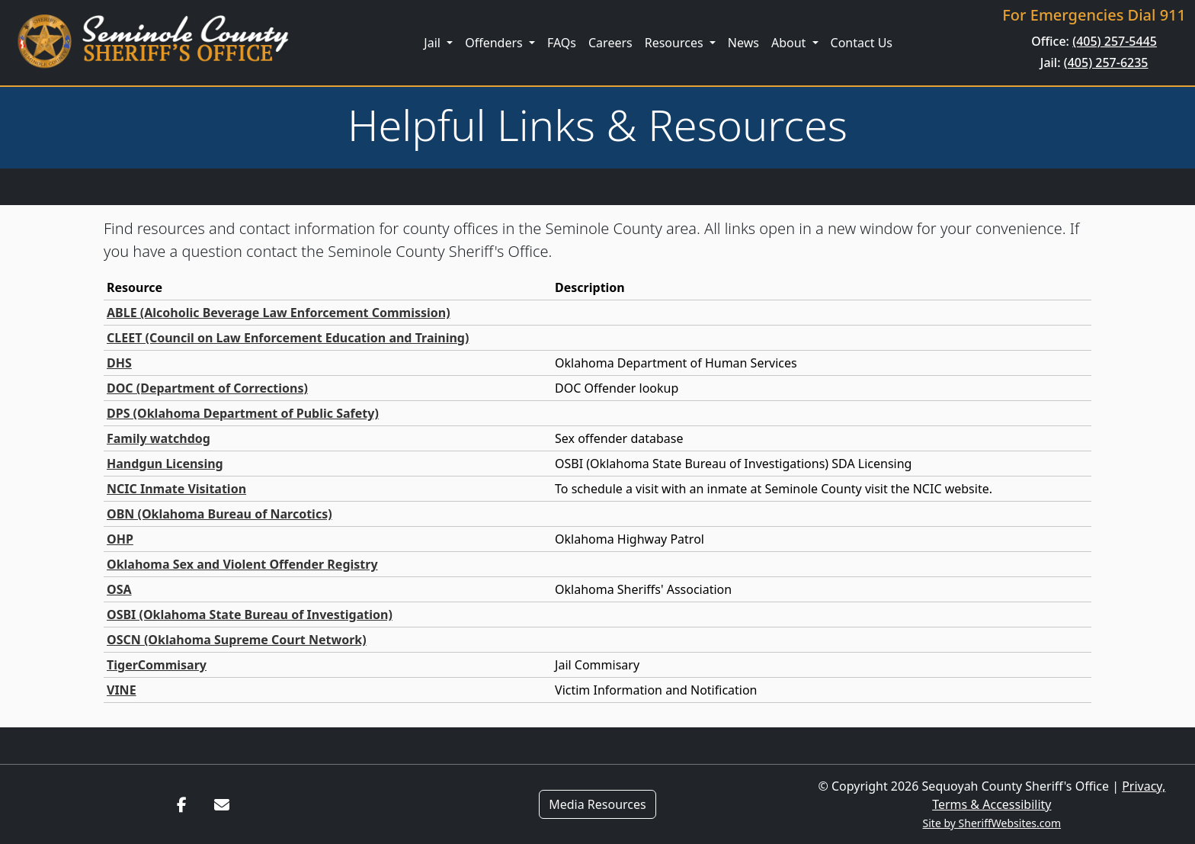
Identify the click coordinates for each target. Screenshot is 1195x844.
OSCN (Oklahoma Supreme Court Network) (237, 639)
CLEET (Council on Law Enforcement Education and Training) (288, 337)
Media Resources (597, 804)
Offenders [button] (495, 42)
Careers (610, 42)
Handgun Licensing (165, 463)
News (743, 42)
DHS (119, 363)
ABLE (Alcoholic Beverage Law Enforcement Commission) (278, 312)
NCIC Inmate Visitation (176, 488)
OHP (120, 539)
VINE (121, 690)
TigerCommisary (157, 664)
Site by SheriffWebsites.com (992, 823)
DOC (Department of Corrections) (207, 388)
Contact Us (861, 42)
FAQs (561, 42)
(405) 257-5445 (1114, 41)
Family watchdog (158, 438)
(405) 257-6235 (1106, 62)
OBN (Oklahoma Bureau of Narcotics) (219, 513)
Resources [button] (675, 42)
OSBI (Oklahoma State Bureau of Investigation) (249, 614)
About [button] (790, 42)
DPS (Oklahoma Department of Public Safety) (243, 413)
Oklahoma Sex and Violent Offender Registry (242, 564)
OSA (119, 589)
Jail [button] (434, 42)
